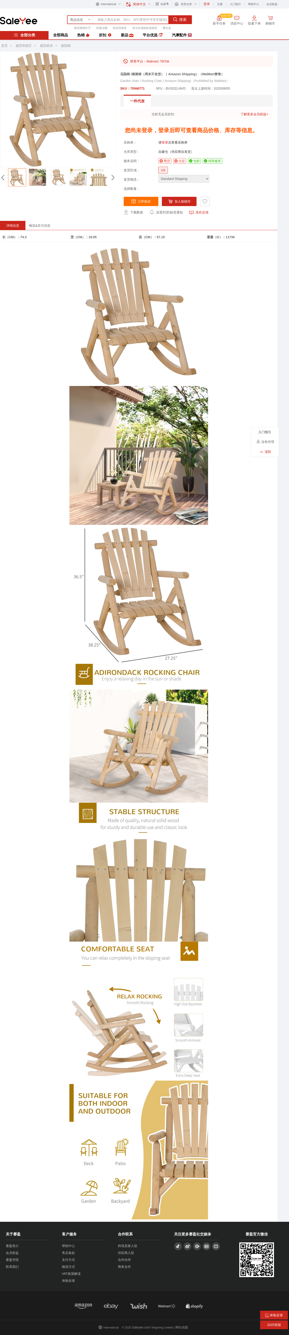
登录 (165, 142)
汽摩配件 (182, 35)
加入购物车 (179, 201)
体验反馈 (68, 1280)
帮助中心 (253, 4)
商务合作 (124, 1267)
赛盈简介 (12, 1246)
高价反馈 (199, 212)
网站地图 (181, 1327)
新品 (127, 35)
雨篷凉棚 (101, 28)
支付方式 (68, 1260)
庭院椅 (66, 45)
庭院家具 (46, 45)
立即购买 (141, 201)
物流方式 (68, 1267)
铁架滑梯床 (120, 28)
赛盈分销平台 (18, 20)
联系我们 (12, 1267)
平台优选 (153, 35)
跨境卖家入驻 (127, 1246)
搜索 (180, 19)
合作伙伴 (124, 1260)
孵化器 (167, 28)
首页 (4, 45)
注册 (220, 4)
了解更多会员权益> (254, 114)
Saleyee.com (141, 1327)
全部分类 (24, 35)
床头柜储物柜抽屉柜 (144, 28)
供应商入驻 (126, 1253)
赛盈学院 (12, 1260)
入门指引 (235, 4)
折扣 (105, 35)
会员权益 (271, 4)
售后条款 (68, 1253)
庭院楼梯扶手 (82, 28)
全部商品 (60, 35)
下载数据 (133, 212)
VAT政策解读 (71, 1273)
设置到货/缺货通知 (166, 212)
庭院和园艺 (24, 45)
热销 (83, 35)
